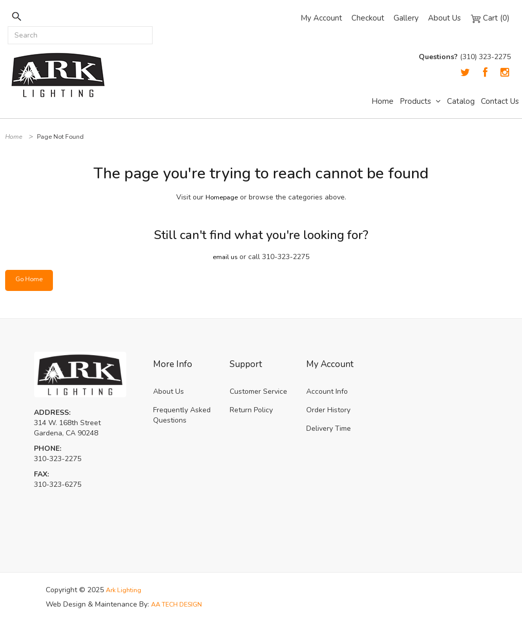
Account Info (327, 391)
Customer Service (258, 391)
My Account (321, 18)
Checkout (367, 18)
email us (225, 257)
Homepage (221, 197)
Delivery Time (328, 428)
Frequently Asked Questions (182, 415)
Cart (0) (490, 18)
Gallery (406, 18)
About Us (444, 18)
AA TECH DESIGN (180, 604)
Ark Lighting (125, 590)
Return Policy (251, 410)
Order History (328, 410)
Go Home (30, 280)
